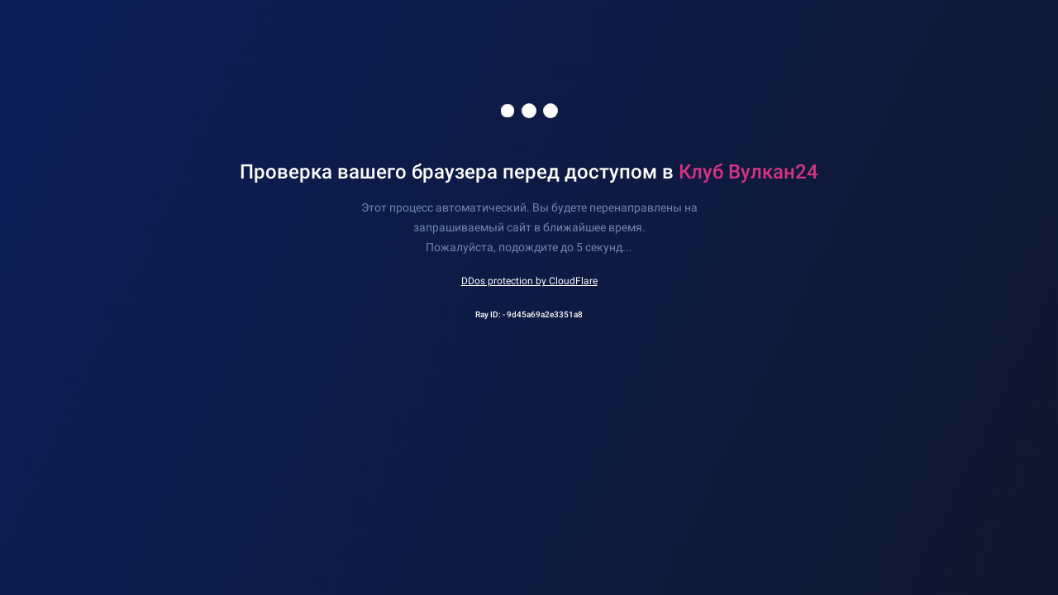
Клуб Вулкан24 (748, 171)
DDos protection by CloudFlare (529, 281)
